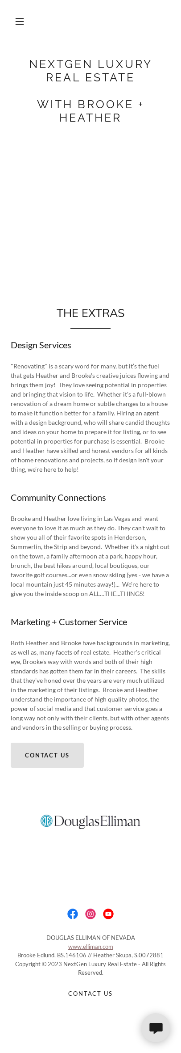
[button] (20, 21)
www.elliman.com (90, 946)
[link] (90, 90)
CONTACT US (47, 755)
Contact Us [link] (90, 993)
